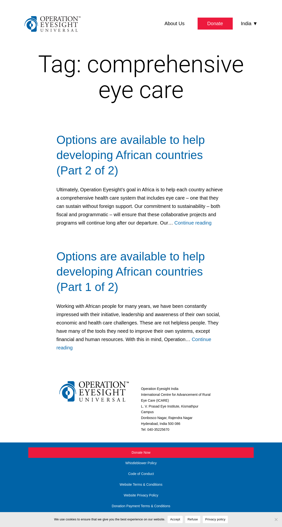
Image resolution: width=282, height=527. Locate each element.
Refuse (193, 519)
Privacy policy (215, 519)
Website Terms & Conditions (141, 484)
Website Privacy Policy (141, 495)
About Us (174, 23)
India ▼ (249, 23)
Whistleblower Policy (141, 463)
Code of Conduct (141, 474)
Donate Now (140, 452)
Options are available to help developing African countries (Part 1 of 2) (130, 271)
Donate (215, 23)
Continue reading (193, 223)
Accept (175, 519)
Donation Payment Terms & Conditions (141, 506)
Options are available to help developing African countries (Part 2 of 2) (130, 155)
